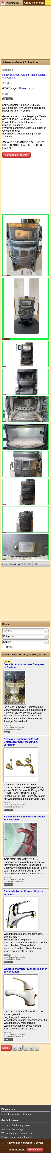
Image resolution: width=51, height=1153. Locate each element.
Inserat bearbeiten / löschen (16, 1114)
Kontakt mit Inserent (16, 155)
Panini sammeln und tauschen (17, 1137)
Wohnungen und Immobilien (16, 1133)
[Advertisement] (25, 32)
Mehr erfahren (17, 1149)
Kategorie (8, 636)
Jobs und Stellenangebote (15, 1125)
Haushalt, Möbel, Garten (15, 74)
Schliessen (35, 1149)
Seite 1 (6, 1048)
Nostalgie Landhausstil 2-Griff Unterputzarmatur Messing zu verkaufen (21, 742)
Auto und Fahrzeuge (12, 1129)
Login (48, 2)
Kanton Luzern (27, 88)
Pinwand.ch (10, 2)
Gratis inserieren (34, 2)
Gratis (9, 647)
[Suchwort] (25, 630)
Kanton (7, 642)
